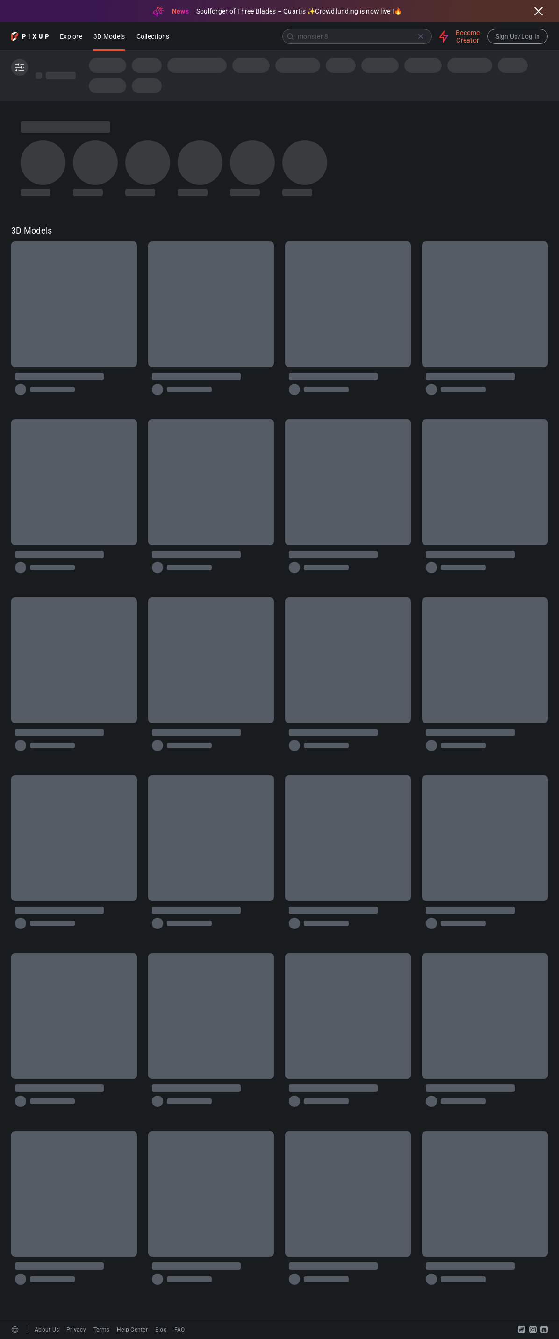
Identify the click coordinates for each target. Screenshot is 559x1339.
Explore (71, 37)
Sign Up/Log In (517, 36)
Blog (161, 1329)
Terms (101, 1329)
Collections (153, 37)
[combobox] (305, 36)
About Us (47, 1329)
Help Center (132, 1329)
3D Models (109, 37)
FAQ (179, 1329)
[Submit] (290, 36)
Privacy (76, 1329)
